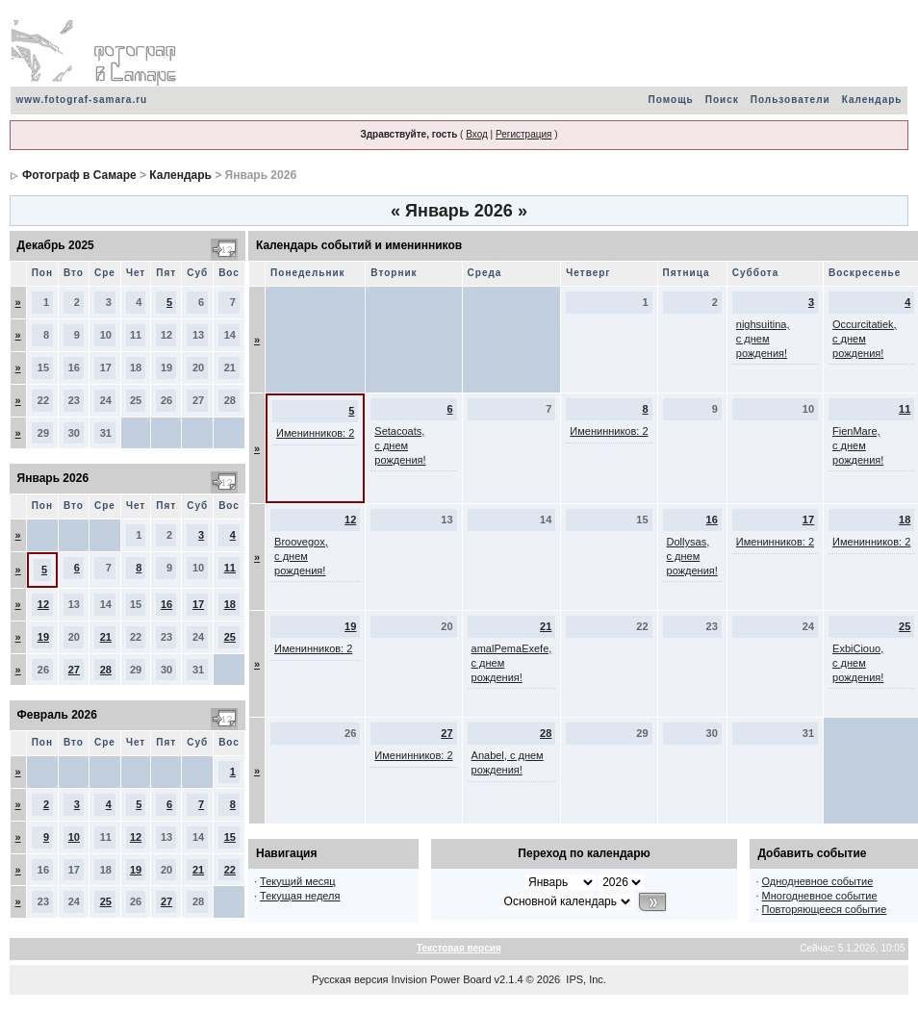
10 (74, 837)
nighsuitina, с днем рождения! (763, 338)
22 (230, 869)
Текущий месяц (298, 881)
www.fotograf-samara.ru (82, 99)
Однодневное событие (818, 881)
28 (106, 669)
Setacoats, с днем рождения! (399, 445)
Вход (477, 134)
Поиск (722, 99)
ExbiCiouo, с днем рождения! (857, 663)
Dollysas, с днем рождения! (692, 556)
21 (106, 637)
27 (74, 669)
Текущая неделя (300, 895)
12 (43, 604)
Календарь (872, 99)
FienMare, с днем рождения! (857, 445)
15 (230, 837)
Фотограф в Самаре (79, 175)
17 (198, 604)
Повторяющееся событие (824, 909)
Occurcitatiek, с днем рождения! (864, 338)
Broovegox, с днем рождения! (301, 556)
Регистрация (523, 134)
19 (43, 637)
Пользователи (790, 99)
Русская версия (350, 979)
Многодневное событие (820, 895)
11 (230, 567)
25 (230, 637)
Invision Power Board (442, 979)
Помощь (671, 99)
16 (166, 604)
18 (230, 604)
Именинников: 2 (315, 433)
